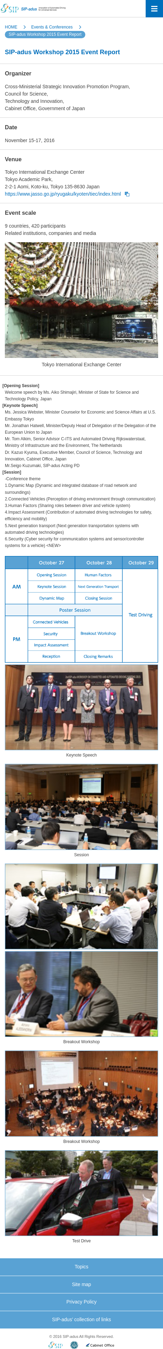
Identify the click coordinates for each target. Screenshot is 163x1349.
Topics (81, 1266)
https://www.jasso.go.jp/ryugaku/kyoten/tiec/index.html (63, 194)
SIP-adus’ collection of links (81, 1319)
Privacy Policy (81, 1302)
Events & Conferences (51, 27)
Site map (81, 1284)
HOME (11, 27)
